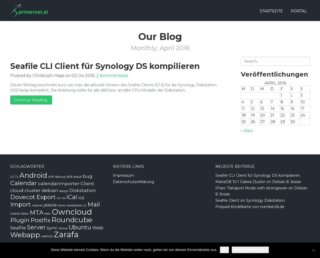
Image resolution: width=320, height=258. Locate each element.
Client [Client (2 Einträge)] (87, 183)
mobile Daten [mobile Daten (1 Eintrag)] (19, 213)
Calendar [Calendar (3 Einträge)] (23, 183)
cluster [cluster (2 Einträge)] (32, 190)
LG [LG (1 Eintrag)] (85, 205)
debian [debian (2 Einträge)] (50, 190)
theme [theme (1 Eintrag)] (63, 228)
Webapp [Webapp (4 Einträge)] (25, 235)
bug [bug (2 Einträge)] (87, 176)
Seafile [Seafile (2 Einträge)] (18, 227)
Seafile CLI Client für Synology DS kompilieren (105, 66)
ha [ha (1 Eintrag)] (63, 198)
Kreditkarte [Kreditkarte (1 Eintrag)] (74, 205)
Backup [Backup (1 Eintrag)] (60, 177)
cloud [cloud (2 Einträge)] (16, 190)
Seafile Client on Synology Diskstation (250, 200)
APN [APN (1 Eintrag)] (51, 177)
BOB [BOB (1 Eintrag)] (69, 177)
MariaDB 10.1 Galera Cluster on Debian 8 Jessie (258, 181)
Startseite (271, 11)
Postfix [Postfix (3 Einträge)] (40, 220)
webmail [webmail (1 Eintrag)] (47, 236)
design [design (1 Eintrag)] (63, 191)
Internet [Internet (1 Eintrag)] (37, 205)
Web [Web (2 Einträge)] (97, 227)
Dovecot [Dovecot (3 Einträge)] (22, 197)
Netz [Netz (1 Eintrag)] (47, 213)
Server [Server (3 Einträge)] (36, 227)
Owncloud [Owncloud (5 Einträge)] (72, 211)
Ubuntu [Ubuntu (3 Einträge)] (80, 227)
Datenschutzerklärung (133, 181)
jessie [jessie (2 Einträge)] (50, 205)
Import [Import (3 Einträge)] (20, 204)
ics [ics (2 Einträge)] (81, 197)
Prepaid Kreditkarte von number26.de (250, 206)
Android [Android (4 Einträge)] (33, 175)
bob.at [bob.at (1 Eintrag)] (77, 177)
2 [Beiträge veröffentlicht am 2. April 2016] (292, 95)
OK (224, 250)
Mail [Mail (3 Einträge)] (94, 204)
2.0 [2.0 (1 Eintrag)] (12, 177)
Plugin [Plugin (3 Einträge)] (19, 220)
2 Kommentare (112, 75)
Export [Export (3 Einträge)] (46, 197)
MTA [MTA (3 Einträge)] (36, 212)
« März (247, 130)
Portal (299, 11)
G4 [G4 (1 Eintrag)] (59, 198)
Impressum (123, 175)
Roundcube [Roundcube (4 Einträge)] (72, 220)
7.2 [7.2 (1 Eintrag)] (16, 177)
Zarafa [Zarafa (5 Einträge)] (66, 234)
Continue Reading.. (31, 100)
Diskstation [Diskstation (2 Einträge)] (82, 190)
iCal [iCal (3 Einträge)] (71, 197)
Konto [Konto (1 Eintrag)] (62, 205)
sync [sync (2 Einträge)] (52, 227)
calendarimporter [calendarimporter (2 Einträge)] (58, 183)
